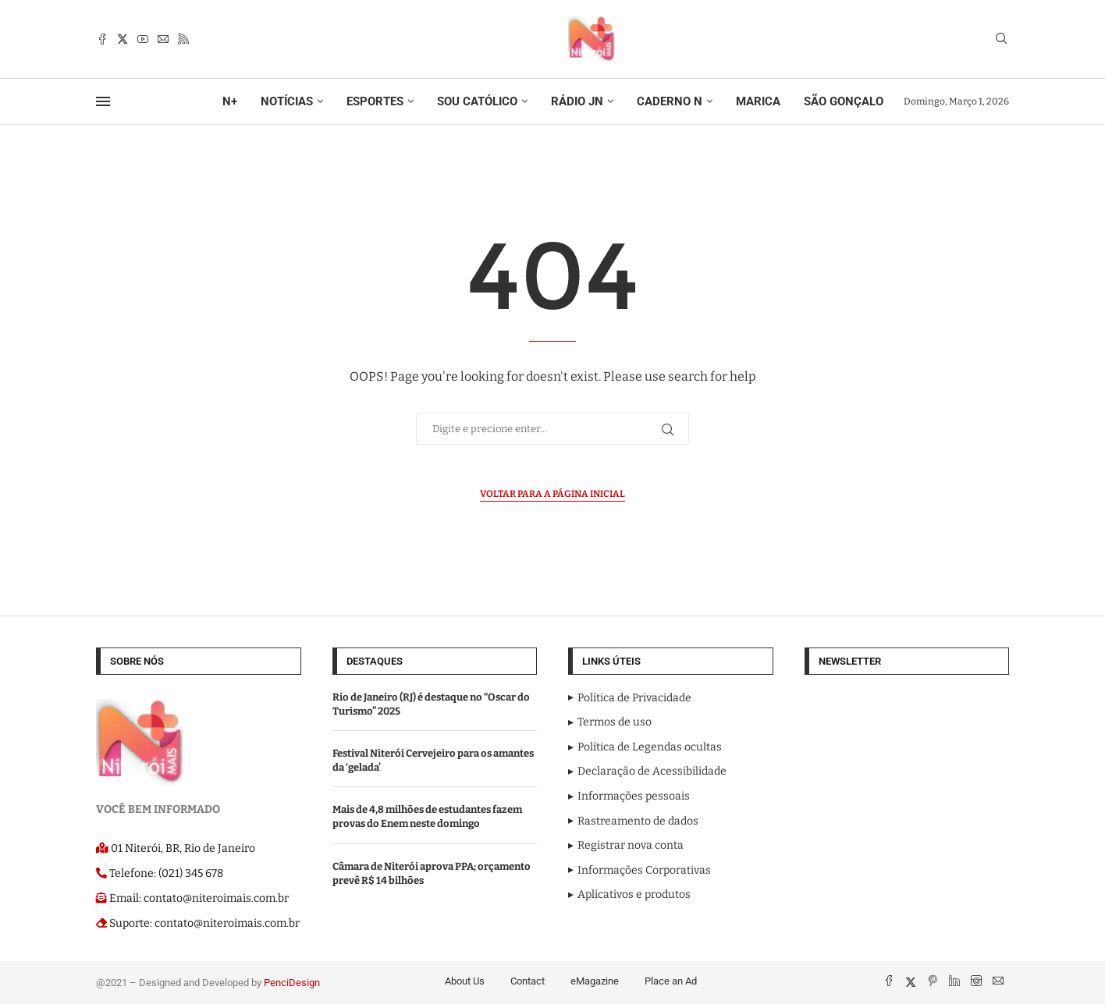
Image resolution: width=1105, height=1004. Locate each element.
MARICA (758, 101)
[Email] (163, 39)
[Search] (1001, 39)
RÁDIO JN (577, 101)
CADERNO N (669, 101)
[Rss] (183, 39)
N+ (229, 101)
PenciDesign (292, 982)
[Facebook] (102, 39)
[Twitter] (122, 39)
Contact (527, 981)
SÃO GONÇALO (843, 101)
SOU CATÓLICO (477, 101)
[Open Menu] (103, 101)
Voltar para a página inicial (552, 493)
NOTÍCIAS (287, 101)
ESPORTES (374, 101)
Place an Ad (671, 981)
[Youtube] (143, 39)
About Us (465, 981)
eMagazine (594, 981)
